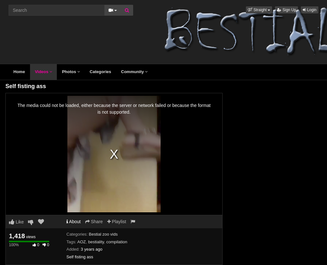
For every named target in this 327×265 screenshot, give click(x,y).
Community (134, 71)
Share (94, 221)
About (73, 221)
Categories (100, 71)
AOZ (81, 241)
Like (16, 221)
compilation (116, 241)
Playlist (116, 221)
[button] (259, 9)
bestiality (96, 241)
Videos (43, 71)
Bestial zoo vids (103, 234)
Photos (71, 71)
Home (19, 71)
